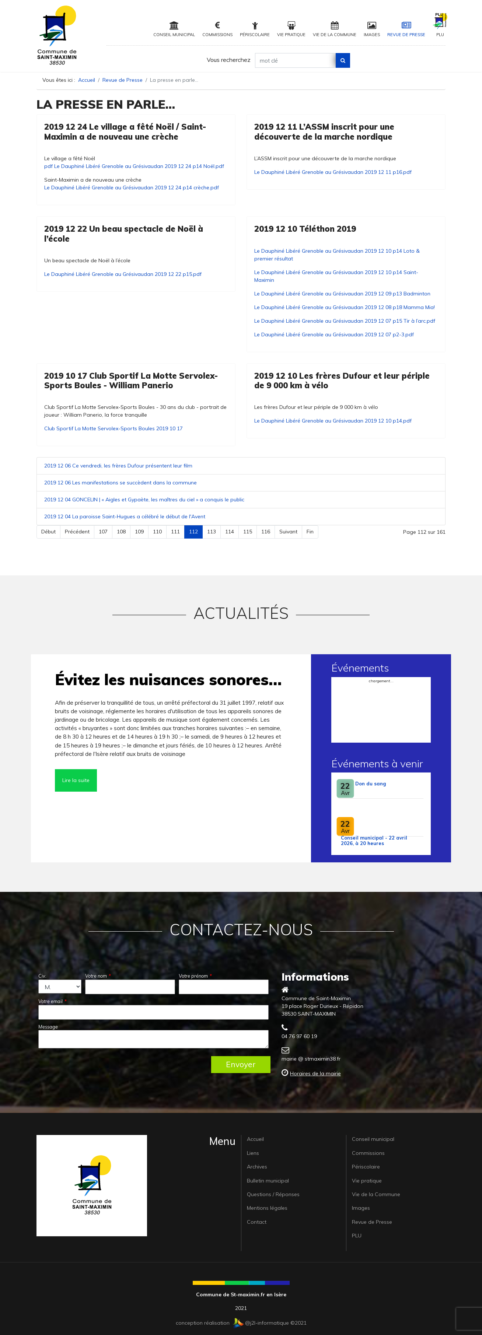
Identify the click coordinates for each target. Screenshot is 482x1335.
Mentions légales (267, 1208)
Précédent (77, 531)
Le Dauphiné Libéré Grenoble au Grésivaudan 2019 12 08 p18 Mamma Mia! (344, 307)
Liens (253, 1153)
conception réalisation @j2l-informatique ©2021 (241, 1323)
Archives (257, 1166)
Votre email (52, 1001)
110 (157, 531)
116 (265, 531)
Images (372, 29)
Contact (256, 1222)
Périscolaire (255, 29)
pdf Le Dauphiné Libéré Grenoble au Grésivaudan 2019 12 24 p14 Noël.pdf (134, 166)
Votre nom (98, 976)
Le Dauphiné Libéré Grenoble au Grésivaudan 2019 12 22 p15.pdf (123, 274)
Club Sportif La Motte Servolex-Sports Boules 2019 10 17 (113, 428)
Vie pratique (291, 29)
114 (229, 531)
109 (139, 531)
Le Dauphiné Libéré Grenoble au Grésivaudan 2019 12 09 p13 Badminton (342, 293)
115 (247, 531)
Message (48, 1027)
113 (211, 531)
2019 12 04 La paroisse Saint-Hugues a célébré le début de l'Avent (124, 516)
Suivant (288, 531)
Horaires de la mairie (315, 1073)
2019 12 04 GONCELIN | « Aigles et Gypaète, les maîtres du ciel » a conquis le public (144, 499)
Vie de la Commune (334, 29)
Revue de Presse (406, 29)
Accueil (255, 1139)
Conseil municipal (174, 29)
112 (193, 531)
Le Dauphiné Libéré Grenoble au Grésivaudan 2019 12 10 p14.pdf (333, 420)
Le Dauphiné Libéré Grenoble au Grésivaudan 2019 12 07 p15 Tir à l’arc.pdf (344, 321)
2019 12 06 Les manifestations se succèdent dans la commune (120, 482)
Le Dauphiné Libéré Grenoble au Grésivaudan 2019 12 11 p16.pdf (333, 172)
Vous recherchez (229, 59)
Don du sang (370, 783)
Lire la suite (76, 780)
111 (175, 531)
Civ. (42, 976)
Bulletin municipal (268, 1180)
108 (121, 531)
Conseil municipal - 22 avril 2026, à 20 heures (374, 840)
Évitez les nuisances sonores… (168, 679)
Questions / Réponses (273, 1194)
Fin (310, 531)
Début (48, 531)
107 (103, 531)
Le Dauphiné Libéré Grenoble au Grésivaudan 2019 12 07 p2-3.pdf (334, 334)
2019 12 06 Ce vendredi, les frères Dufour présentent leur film (118, 465)
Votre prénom (195, 976)
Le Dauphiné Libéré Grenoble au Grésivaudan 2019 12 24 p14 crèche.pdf (131, 187)
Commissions (217, 29)
